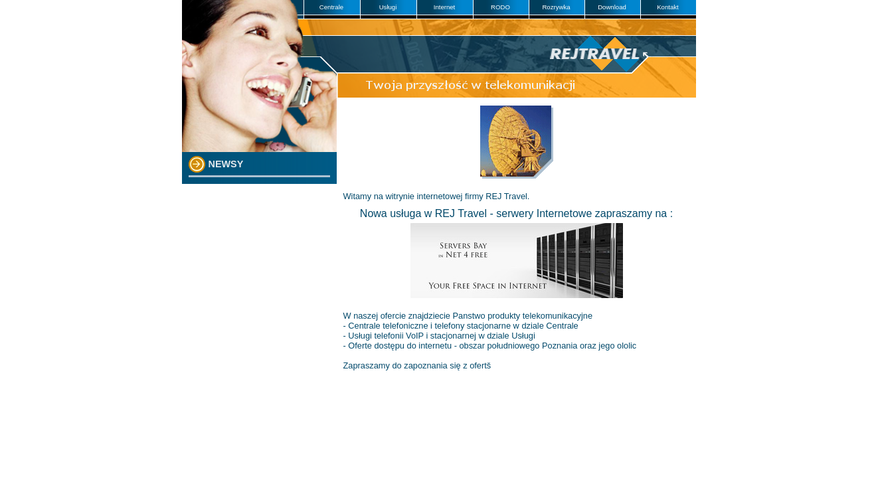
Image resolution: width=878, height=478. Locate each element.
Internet (445, 7)
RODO (500, 7)
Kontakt (668, 7)
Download (612, 7)
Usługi (388, 7)
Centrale (331, 7)
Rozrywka (556, 7)
